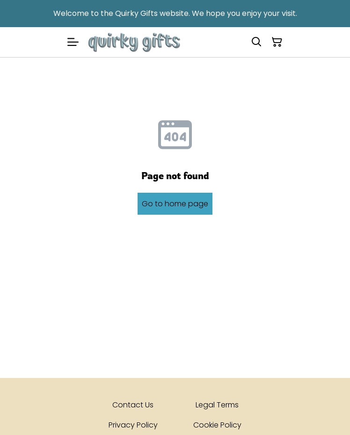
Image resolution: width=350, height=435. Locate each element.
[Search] (256, 42)
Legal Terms (217, 404)
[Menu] (73, 42)
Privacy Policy (133, 425)
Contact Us (132, 404)
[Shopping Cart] (277, 42)
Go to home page (175, 203)
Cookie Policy (217, 425)
